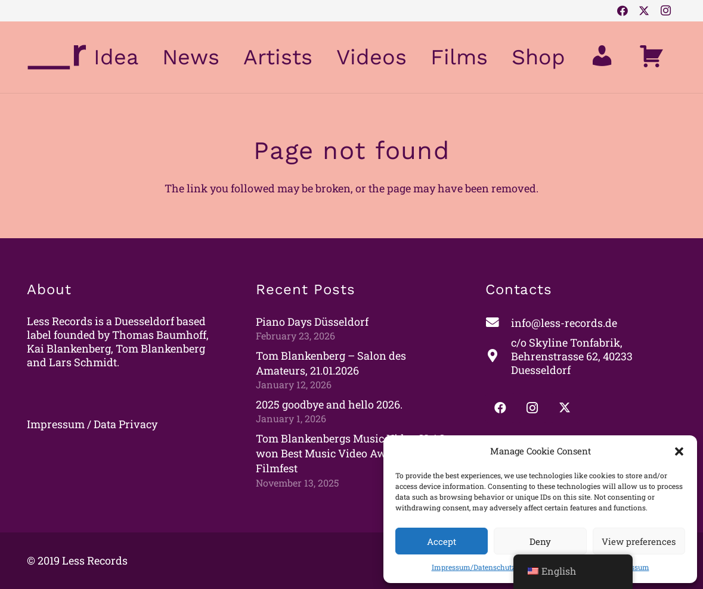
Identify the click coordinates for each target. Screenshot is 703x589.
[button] (679, 451)
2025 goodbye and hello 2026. (329, 404)
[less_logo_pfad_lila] (56, 57)
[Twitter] (644, 10)
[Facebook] (622, 10)
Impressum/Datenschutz (473, 567)
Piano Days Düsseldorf (312, 321)
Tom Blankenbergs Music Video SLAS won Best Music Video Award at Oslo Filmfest (350, 453)
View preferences (639, 541)
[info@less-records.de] (498, 323)
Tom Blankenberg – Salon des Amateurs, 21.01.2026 (331, 363)
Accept (441, 541)
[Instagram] (665, 10)
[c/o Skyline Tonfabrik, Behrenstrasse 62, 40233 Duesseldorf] (498, 356)
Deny (540, 541)
